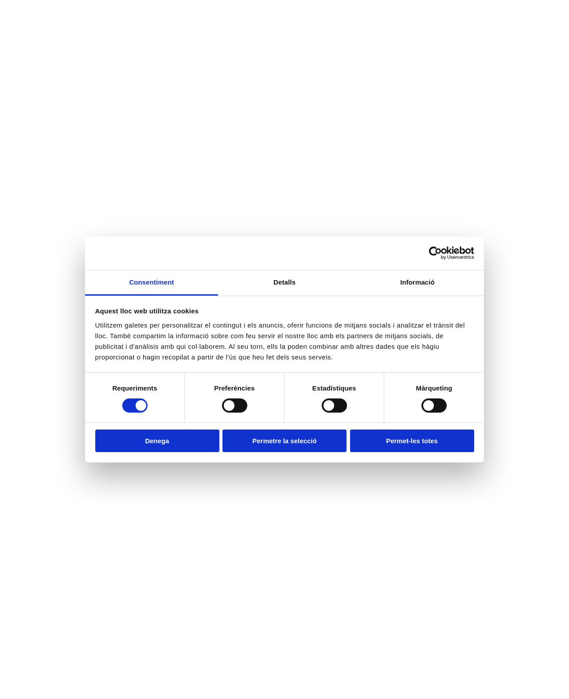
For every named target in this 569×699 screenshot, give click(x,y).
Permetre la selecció (284, 441)
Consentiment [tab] (151, 281)
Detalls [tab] (284, 281)
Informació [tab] (417, 281)
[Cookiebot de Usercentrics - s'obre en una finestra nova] (435, 253)
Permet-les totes (412, 441)
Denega (157, 441)
